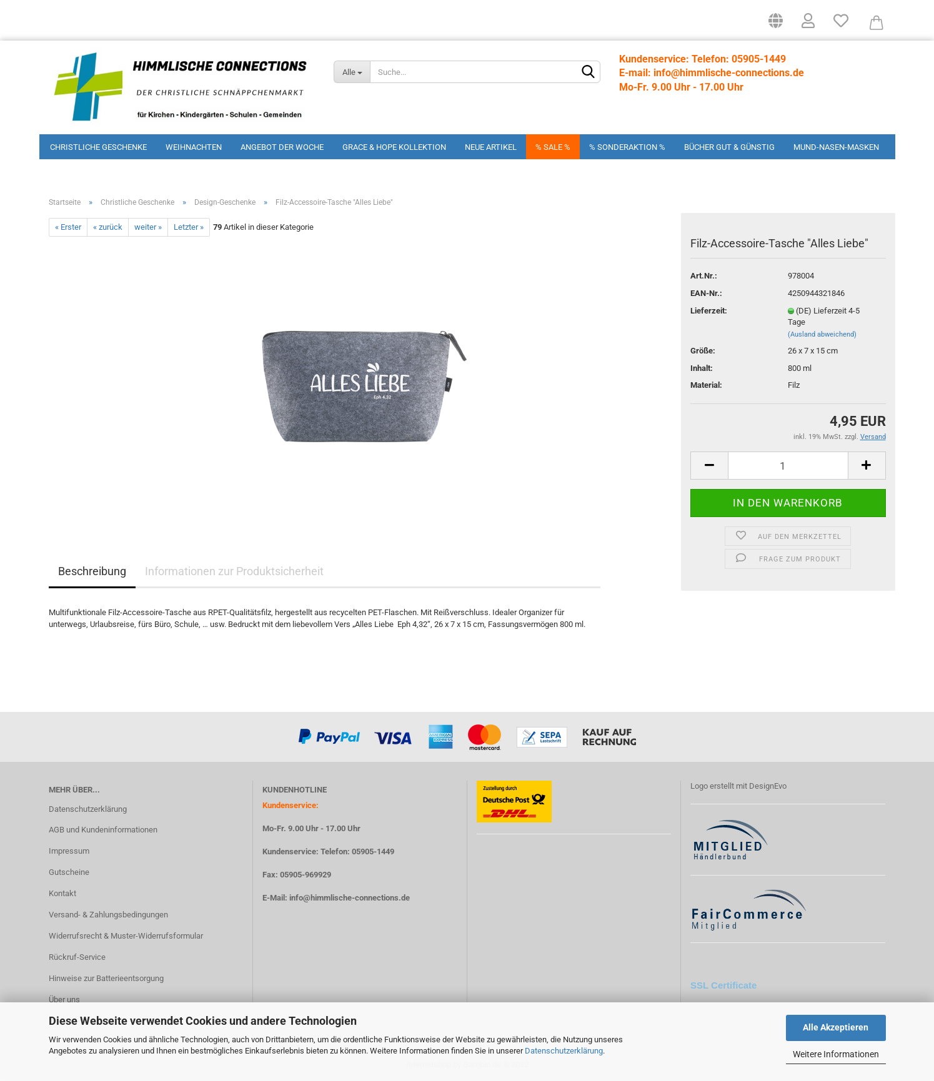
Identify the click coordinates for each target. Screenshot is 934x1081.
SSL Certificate (723, 985)
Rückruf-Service (77, 957)
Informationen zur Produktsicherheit (234, 571)
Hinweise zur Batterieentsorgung (106, 978)
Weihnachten (194, 147)
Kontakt (62, 893)
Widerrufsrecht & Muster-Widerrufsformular (126, 935)
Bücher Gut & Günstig (729, 147)
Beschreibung (92, 571)
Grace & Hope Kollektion (394, 147)
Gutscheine (69, 872)
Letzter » (189, 227)
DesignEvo (768, 786)
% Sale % (552, 147)
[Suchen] (588, 72)
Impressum (69, 851)
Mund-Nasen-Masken (836, 147)
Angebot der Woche (282, 147)
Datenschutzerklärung (564, 1050)
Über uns (64, 999)
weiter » (148, 227)
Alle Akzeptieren (835, 1027)
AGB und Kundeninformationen (103, 829)
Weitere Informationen (836, 1054)
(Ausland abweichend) (822, 334)
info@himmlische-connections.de (349, 897)
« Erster (68, 227)
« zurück (107, 227)
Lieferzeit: (708, 310)
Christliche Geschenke (98, 147)
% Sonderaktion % (627, 147)
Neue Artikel (491, 147)
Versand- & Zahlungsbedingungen (108, 914)
